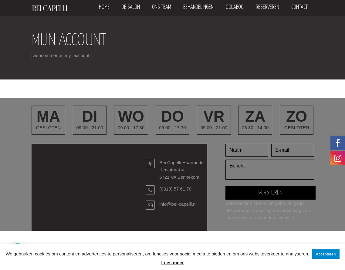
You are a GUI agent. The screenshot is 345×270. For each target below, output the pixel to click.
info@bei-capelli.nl (178, 204)
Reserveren (267, 7)
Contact (299, 7)
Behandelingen (198, 7)
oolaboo (235, 7)
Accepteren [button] (326, 254)
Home (104, 7)
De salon (131, 7)
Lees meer (172, 262)
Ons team (161, 7)
